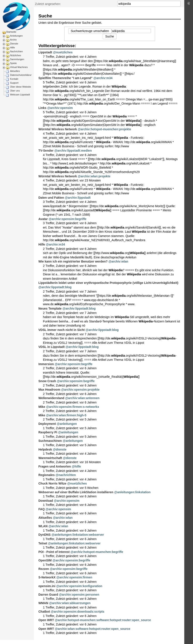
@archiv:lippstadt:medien (73, 150)
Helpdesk (45, 449)
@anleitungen (67, 423)
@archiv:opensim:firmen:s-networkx (72, 406)
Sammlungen (17, 59)
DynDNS (44, 534)
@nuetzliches (63, 52)
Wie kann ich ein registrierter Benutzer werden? (73, 261)
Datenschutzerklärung (21, 75)
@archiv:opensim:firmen (74, 577)
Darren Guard (48, 594)
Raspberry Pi (47, 432)
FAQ (41, 509)
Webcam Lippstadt (20, 94)
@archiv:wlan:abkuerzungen (70, 603)
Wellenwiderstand (51, 398)
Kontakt (14, 79)
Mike (41, 406)
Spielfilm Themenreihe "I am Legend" (65, 78)
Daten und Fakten (51, 197)
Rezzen (43, 569)
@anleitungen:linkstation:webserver (77, 534)
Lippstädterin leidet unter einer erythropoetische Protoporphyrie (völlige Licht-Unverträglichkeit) (108, 283)
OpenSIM (45, 560)
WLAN (43, 526)
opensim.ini (46, 586)
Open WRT (46, 620)
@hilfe (76, 466)
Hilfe (12, 47)
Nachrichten (16, 51)
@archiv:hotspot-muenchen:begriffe (96, 552)
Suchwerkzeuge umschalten (90, 31)
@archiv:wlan (118, 261)
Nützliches (15, 55)
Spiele (13, 63)
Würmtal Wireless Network (57, 129)
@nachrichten (66, 475)
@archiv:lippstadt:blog (55, 287)
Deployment (47, 423)
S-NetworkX (47, 577)
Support (14, 82)
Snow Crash (47, 381)
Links (42, 108)
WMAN (43, 603)
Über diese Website (20, 86)
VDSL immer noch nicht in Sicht (61, 330)
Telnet (42, 543)
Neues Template (49, 308)
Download (45, 500)
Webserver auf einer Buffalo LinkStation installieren (75, 492)
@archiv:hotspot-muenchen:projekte (104, 129)
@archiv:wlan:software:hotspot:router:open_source (92, 628)
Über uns (15, 90)
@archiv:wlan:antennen (82, 398)
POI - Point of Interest (54, 552)
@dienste (60, 449)
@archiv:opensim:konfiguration (79, 586)
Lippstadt (45, 52)
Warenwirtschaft (50, 458)
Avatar (43, 219)
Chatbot (44, 611)
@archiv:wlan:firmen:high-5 (66, 415)
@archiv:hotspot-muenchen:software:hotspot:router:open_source (103, 620)
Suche (178, 3)
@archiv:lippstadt (78, 197)
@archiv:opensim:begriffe (67, 219)
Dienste (14, 43)
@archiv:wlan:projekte (94, 176)
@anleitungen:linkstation (132, 492)
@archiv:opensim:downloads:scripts (77, 611)
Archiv (13, 39)
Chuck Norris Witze (52, 483)
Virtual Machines (19, 67)
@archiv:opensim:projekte (80, 389)
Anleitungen (16, 35)
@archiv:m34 (103, 78)
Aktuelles (15, 71)
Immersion (46, 364)
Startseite (11, 32)
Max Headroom (49, 389)
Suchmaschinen (50, 440)
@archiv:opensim (60, 108)
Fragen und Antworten (54, 466)
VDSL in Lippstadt (51, 347)
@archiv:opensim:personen (79, 594)
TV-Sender (45, 150)
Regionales (46, 475)
